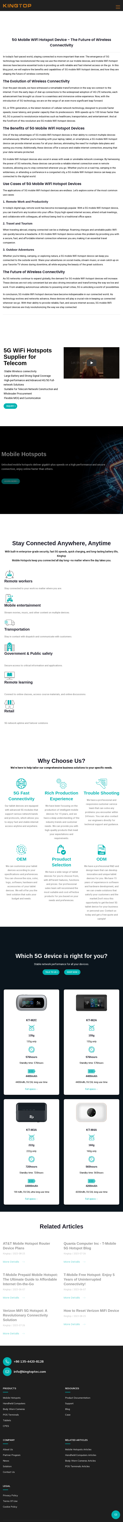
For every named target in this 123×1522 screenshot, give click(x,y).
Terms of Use (10, 1501)
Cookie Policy (10, 1506)
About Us (8, 1449)
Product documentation (77, 1397)
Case (67, 1414)
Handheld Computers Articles (80, 1455)
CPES (6, 1425)
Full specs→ (31, 1089)
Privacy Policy (10, 1495)
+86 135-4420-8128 (29, 1361)
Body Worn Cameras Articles (80, 1460)
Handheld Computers (14, 1403)
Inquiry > (11, 406)
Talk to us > (51, 972)
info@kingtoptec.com (30, 1372)
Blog (67, 1409)
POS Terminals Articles (77, 1466)
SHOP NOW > (73, 972)
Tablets (7, 1420)
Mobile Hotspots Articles (78, 1449)
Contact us (9, 1471)
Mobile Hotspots (12, 1397)
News (6, 1460)
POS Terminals (11, 1414)
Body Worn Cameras (14, 1409)
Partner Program (11, 1455)
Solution (7, 1466)
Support (69, 1403)
